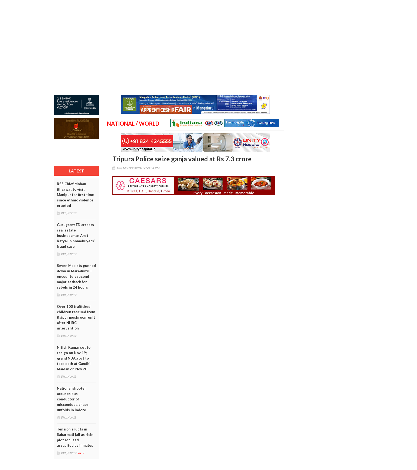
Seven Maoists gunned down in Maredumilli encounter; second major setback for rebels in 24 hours (76, 276)
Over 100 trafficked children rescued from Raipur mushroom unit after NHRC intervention (76, 317)
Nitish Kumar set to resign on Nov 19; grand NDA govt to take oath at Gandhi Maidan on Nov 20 (73, 358)
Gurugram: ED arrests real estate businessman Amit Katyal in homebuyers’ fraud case (76, 236)
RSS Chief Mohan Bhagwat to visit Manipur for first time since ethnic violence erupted (75, 195)
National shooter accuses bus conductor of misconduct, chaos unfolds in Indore (73, 399)
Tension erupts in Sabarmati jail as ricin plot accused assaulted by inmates (75, 437)
